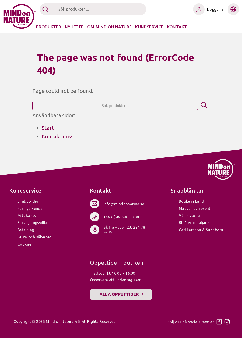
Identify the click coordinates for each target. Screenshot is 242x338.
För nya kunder (30, 208)
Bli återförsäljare (194, 223)
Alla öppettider (119, 294)
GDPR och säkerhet (34, 237)
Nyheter (74, 26)
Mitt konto (26, 215)
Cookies (24, 244)
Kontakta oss (58, 136)
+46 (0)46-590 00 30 (121, 217)
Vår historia (189, 215)
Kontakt (177, 26)
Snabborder (27, 201)
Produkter (48, 26)
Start (48, 128)
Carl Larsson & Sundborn (201, 230)
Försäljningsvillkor (33, 223)
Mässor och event (194, 208)
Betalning (25, 230)
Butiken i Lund (191, 201)
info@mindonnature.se (124, 204)
